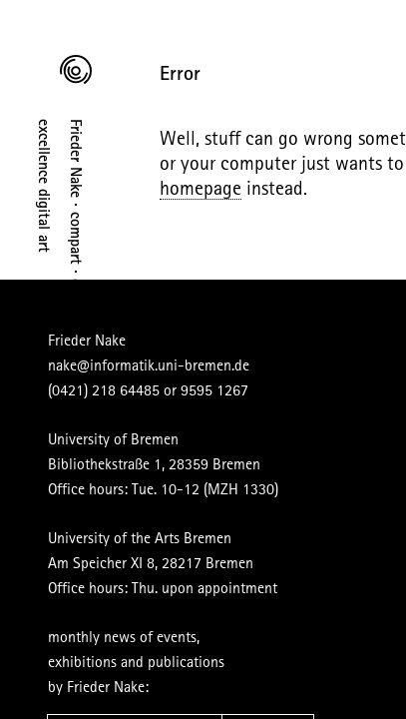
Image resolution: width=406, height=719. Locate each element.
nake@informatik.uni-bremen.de (124, 347)
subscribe (243, 661)
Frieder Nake (63, 327)
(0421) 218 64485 (80, 366)
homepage (289, 202)
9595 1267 (190, 366)
